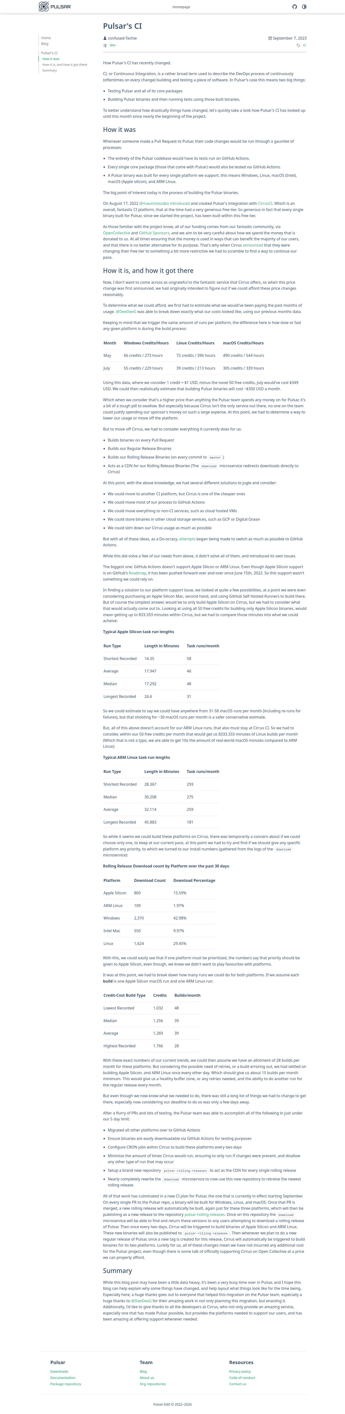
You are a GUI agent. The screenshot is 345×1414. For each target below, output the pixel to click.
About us (147, 1377)
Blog (44, 43)
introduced (180, 203)
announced (253, 245)
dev (112, 45)
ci (304, 45)
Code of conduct (242, 1377)
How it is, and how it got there (64, 64)
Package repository (65, 1383)
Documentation (62, 1377)
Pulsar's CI (49, 53)
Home (46, 37)
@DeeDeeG (126, 311)
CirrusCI (265, 203)
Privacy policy (240, 1371)
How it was (50, 59)
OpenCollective (116, 233)
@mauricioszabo (154, 203)
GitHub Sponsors (154, 233)
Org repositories (153, 1383)
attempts (187, 538)
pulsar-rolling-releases (204, 1214)
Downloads (59, 1371)
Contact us (237, 1383)
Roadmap (137, 573)
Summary (49, 70)
